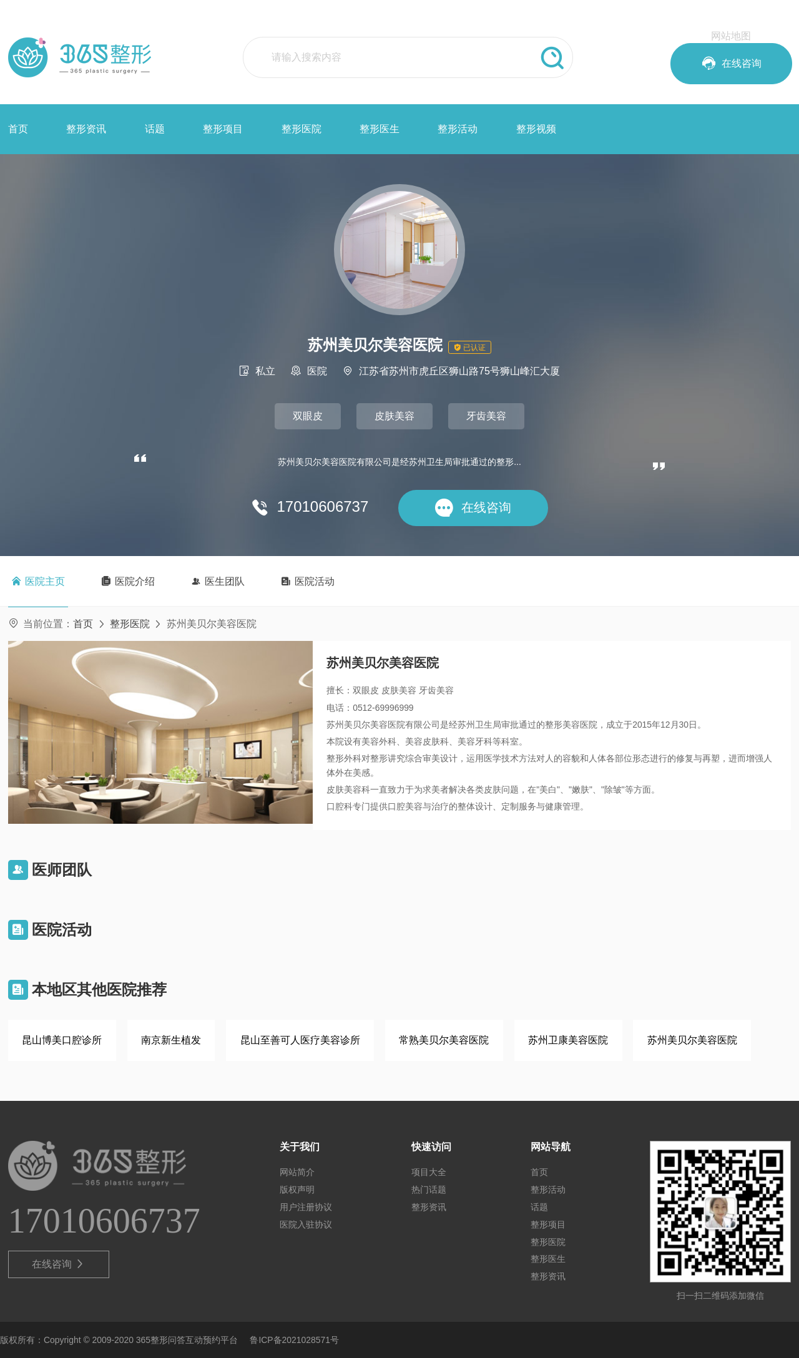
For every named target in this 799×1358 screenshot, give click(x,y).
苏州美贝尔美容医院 (692, 1040)
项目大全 (428, 1172)
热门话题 (428, 1189)
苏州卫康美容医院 (568, 1040)
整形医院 (301, 129)
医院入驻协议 (306, 1224)
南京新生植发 (171, 1040)
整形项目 (223, 129)
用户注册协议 (306, 1207)
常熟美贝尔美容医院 (444, 1040)
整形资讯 (86, 129)
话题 (155, 129)
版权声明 (297, 1189)
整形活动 (458, 129)
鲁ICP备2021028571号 (294, 1340)
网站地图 (731, 36)
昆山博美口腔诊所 (62, 1040)
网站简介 (297, 1172)
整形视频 (536, 129)
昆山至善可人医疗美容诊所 (300, 1040)
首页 (18, 129)
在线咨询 (58, 1264)
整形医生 (380, 129)
